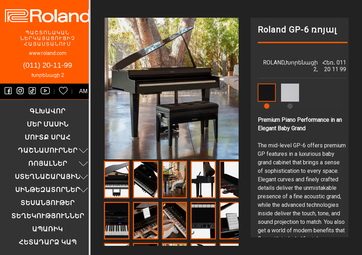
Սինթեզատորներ (52, 189)
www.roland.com (47, 53)
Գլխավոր (47, 111)
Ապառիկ (47, 229)
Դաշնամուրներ (54, 150)
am (83, 91)
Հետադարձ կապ (48, 242)
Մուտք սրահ (48, 137)
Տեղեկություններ (47, 216)
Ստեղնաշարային (52, 176)
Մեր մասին (48, 124)
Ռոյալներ (59, 163)
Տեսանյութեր (48, 202)
